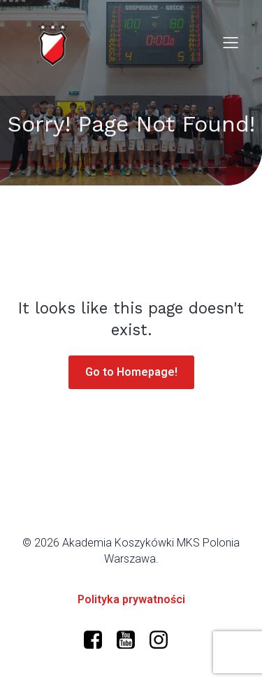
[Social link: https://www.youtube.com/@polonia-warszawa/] (131, 640)
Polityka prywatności (131, 599)
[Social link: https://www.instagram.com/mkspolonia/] (163, 640)
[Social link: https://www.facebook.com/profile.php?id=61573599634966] (98, 640)
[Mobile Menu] (230, 41)
